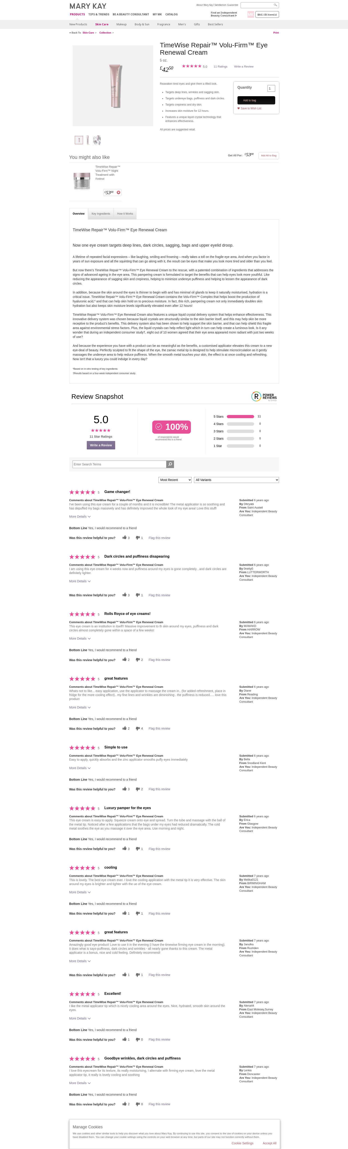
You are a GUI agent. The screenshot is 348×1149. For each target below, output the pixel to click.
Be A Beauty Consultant (131, 14)
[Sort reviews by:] (175, 480)
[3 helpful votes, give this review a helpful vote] (125, 537)
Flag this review (159, 538)
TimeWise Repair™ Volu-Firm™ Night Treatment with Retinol (107, 172)
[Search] (260, 5)
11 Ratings (220, 66)
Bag (267, 14)
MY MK (157, 14)
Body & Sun (142, 24)
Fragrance (163, 24)
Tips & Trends (98, 14)
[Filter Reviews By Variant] (236, 480)
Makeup (122, 24)
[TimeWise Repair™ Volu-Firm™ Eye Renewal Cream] (113, 85)
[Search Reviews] (123, 464)
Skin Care (102, 24)
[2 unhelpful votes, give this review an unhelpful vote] (138, 659)
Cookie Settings (242, 1143)
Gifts (197, 24)
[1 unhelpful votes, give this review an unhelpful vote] (138, 537)
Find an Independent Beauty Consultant (224, 14)
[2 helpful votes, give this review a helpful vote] (125, 659)
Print (276, 32)
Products (77, 14)
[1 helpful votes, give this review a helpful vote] (125, 913)
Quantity (244, 87)
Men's (182, 24)
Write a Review (243, 66)
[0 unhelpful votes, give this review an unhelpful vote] (138, 1039)
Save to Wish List (251, 108)
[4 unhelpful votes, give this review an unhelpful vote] (138, 728)
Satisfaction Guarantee (226, 4)
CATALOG (171, 14)
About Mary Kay (204, 4)
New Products (78, 24)
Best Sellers (215, 24)
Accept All (269, 1143)
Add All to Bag (268, 155)
